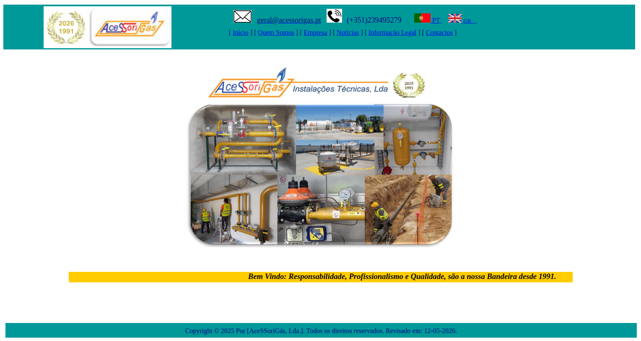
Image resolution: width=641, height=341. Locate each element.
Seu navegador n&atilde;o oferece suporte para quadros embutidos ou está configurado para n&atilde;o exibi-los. (321, 27)
